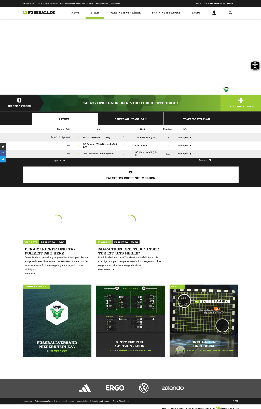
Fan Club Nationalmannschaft (72, 3)
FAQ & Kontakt (102, 3)
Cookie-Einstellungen (121, 401)
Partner (90, 3)
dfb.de (39, 3)
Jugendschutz (83, 401)
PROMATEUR (28, 3)
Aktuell (64, 119)
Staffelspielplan (196, 119)
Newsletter (115, 3)
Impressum (27, 401)
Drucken (205, 160)
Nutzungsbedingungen (65, 401)
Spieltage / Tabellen (131, 119)
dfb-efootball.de (51, 3)
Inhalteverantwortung (100, 401)
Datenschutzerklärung (44, 401)
